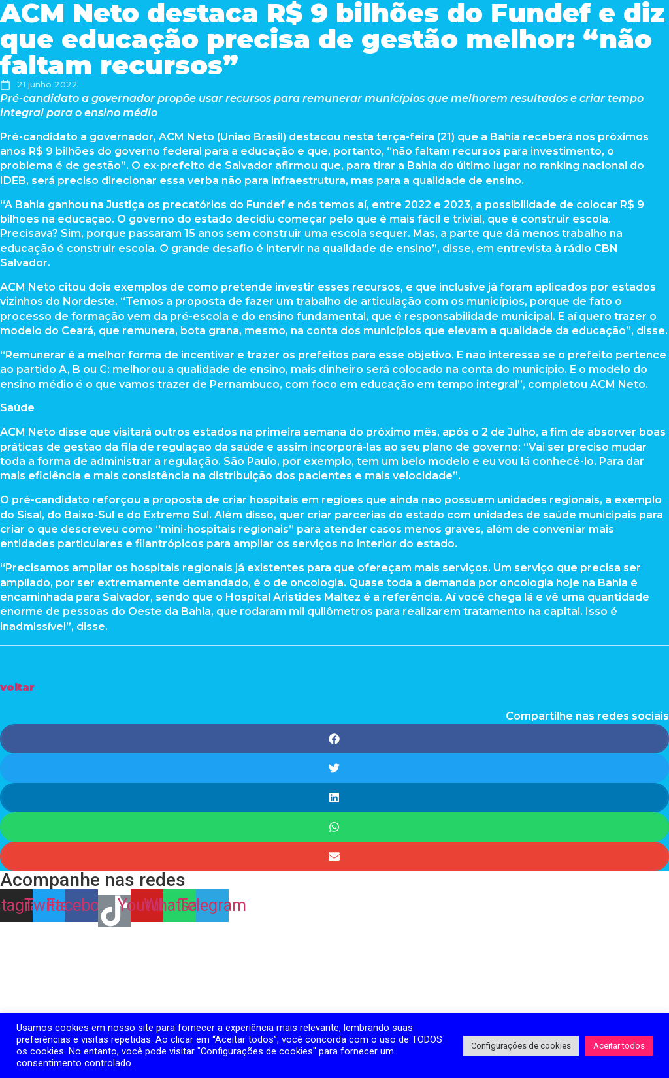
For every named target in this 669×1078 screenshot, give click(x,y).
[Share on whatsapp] (334, 827)
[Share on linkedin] (334, 797)
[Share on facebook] (334, 738)
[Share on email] (334, 856)
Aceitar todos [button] (619, 1046)
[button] (17, 687)
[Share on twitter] (334, 768)
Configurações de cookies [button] (521, 1046)
